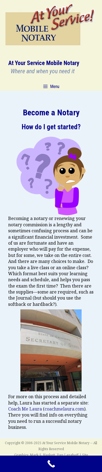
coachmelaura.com (64, 409)
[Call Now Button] (51, 464)
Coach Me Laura (25, 409)
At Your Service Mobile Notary (43, 63)
